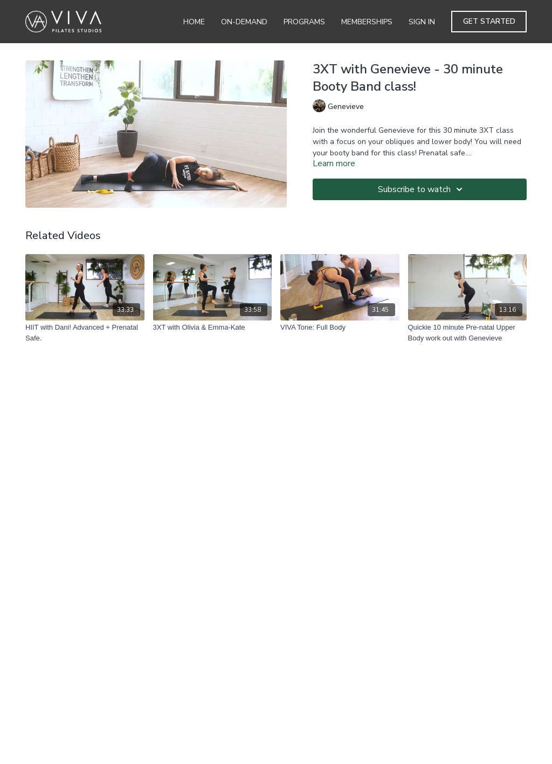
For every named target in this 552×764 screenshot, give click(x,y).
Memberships (366, 22)
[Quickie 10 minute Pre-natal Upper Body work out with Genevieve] (467, 332)
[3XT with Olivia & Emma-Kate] (212, 327)
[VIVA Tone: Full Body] (339, 327)
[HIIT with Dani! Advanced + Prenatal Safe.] (84, 332)
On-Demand (244, 22)
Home (194, 22)
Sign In (422, 22)
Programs (304, 22)
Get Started (489, 21)
